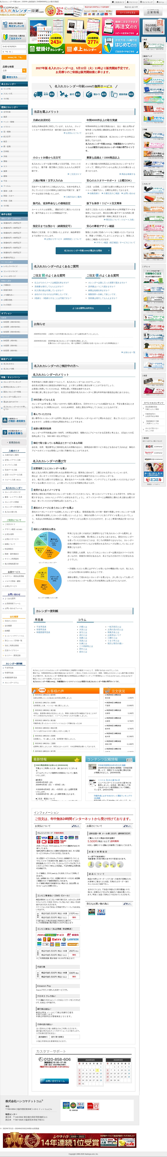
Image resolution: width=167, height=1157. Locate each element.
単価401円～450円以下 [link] (12, 243)
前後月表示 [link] (7, 290)
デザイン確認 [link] (14, 529)
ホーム (161, 2)
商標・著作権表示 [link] (12, 554)
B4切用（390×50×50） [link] (12, 322)
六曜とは (83, 627)
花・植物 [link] (6, 132)
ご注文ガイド (119, 2)
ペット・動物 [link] (8, 122)
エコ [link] (5, 166)
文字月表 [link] (6, 112)
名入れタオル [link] (8, 364)
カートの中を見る (127, 13)
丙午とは (83, 649)
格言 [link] (5, 141)
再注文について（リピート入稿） (119, 219)
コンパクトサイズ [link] (10, 271)
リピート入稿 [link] (13, 480)
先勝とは (83, 638)
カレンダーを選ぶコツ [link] (12, 397)
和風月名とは (113, 632)
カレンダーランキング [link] (12, 382)
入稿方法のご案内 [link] (12, 455)
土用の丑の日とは (115, 629)
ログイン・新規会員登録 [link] (14, 576)
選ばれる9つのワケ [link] (10, 402)
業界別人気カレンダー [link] (12, 387)
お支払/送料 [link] (9, 534)
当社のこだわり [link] (11, 621)
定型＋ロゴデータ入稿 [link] (13, 475)
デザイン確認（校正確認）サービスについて (114, 242)
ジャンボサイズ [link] (9, 276)
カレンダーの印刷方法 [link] (13, 507)
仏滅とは (83, 643)
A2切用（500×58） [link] (10, 346)
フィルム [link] (6, 186)
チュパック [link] (5, 336)
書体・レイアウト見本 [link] (13, 497)
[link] (14, 83)
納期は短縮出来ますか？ (99, 290)
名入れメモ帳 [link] (8, 369)
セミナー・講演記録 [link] (12, 655)
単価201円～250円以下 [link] (12, 223)
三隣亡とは (112, 638)
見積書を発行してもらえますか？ (49, 286)
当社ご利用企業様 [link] (12, 646)
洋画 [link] (5, 156)
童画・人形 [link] (7, 191)
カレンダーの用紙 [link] (12, 502)
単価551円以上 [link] (9, 258)
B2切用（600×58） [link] (10, 351)
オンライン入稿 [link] (11, 465)
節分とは (83, 652)
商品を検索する (127, 174)
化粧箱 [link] (3, 318)
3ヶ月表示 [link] (7, 305)
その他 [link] (6, 99)
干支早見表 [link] (9, 668)
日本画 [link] (6, 151)
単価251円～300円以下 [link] (12, 228)
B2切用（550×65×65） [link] (12, 332)
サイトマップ (147, 2)
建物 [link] (5, 176)
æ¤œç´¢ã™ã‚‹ (13, 57)
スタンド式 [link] (7, 94)
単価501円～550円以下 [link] (12, 253)
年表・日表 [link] (7, 201)
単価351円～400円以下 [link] (12, 238)
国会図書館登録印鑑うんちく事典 (152, 408)
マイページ (133, 2)
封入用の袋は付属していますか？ (49, 290)
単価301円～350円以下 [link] (12, 233)
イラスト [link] (6, 127)
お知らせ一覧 (128, 352)
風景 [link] (5, 117)
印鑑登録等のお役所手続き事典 (152, 415)
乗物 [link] (5, 161)
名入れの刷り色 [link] (11, 512)
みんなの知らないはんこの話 (152, 429)
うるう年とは (113, 641)
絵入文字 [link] (6, 136)
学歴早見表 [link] (9, 673)
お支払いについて (73, 133)
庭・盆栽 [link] (6, 146)
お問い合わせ (128, 193)
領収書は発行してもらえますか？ (102, 298)
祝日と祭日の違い (115, 643)
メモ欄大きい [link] (8, 295)
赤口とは (83, 635)
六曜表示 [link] (6, 285)
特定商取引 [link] (9, 549)
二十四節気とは (86, 646)
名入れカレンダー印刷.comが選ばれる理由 (83, 250)
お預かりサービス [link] (12, 539)
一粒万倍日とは (114, 627)
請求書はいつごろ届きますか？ (102, 286)
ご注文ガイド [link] (10, 524)
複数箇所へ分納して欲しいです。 (102, 294)
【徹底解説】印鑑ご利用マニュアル (152, 422)
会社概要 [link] (8, 626)
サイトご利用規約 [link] (12, 559)
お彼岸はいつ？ (114, 635)
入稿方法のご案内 (73, 197)
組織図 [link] (7, 631)
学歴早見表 (41, 629)
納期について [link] (10, 544)
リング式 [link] (6, 89)
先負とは (83, 641)
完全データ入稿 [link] (11, 470)
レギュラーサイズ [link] (10, 266)
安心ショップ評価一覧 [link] (13, 641)
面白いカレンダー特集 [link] (12, 392)
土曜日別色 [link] (7, 300)
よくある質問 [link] (10, 598)
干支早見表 (41, 627)
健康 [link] (5, 171)
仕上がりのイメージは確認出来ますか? (52, 283)
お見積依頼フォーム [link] (12, 603)
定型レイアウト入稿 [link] (12, 460)
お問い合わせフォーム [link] (13, 608)
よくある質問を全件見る (83, 308)
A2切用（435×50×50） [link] (12, 327)
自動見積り (94, 193)
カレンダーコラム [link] (12, 683)
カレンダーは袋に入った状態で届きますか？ (107, 283)
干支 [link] (5, 181)
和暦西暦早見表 (43, 632)
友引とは (83, 632)
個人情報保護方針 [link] (12, 564)
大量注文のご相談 (110, 193)
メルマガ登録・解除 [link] (12, 581)
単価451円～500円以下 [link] (12, 248)
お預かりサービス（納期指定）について (63, 239)
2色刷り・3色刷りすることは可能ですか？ (53, 298)
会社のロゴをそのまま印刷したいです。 (52, 294)
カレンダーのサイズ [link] (12, 492)
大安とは (83, 629)
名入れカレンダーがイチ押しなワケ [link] (14, 408)
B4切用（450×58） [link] (10, 341)
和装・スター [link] (8, 196)
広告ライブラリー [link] (12, 650)
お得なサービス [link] (11, 586)
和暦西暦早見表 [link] (11, 678)
